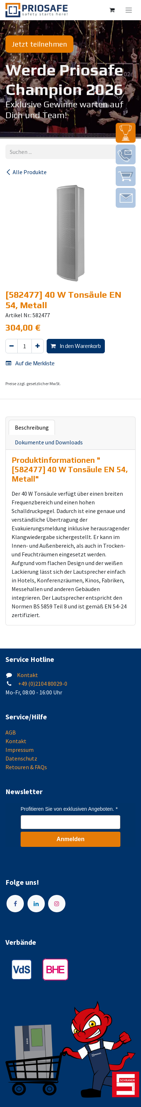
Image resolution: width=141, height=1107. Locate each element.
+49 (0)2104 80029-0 (42, 683)
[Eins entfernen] (11, 346)
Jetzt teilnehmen (39, 44)
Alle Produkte (26, 172)
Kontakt (27, 675)
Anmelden (70, 839)
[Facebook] (15, 903)
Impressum (19, 749)
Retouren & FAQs (26, 767)
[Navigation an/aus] (129, 10)
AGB (10, 732)
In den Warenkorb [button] (76, 346)
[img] (126, 133)
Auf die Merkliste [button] (30, 363)
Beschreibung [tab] (32, 427)
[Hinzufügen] (37, 346)
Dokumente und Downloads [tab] (49, 442)
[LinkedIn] (36, 903)
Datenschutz (21, 758)
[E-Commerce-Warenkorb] (112, 10)
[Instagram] (56, 903)
